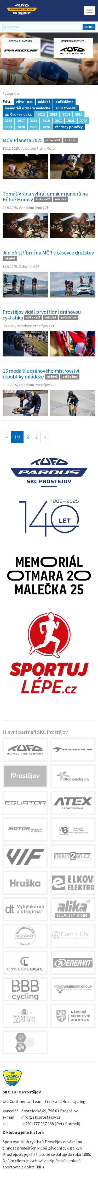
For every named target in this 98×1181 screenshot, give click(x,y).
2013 (53, 114)
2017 (21, 120)
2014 (66, 114)
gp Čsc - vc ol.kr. (18, 114)
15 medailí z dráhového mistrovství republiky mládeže (41, 373)
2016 (8, 120)
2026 (46, 126)
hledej (89, 27)
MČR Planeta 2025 (23, 140)
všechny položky (69, 126)
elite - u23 (24, 101)
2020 (58, 120)
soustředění (65, 107)
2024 (21, 126)
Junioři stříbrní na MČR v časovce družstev (48, 252)
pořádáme (64, 101)
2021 (70, 120)
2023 (8, 126)
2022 (83, 120)
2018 (33, 120)
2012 (41, 114)
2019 (46, 120)
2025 (33, 126)
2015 (78, 114)
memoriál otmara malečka (27, 107)
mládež (44, 101)
